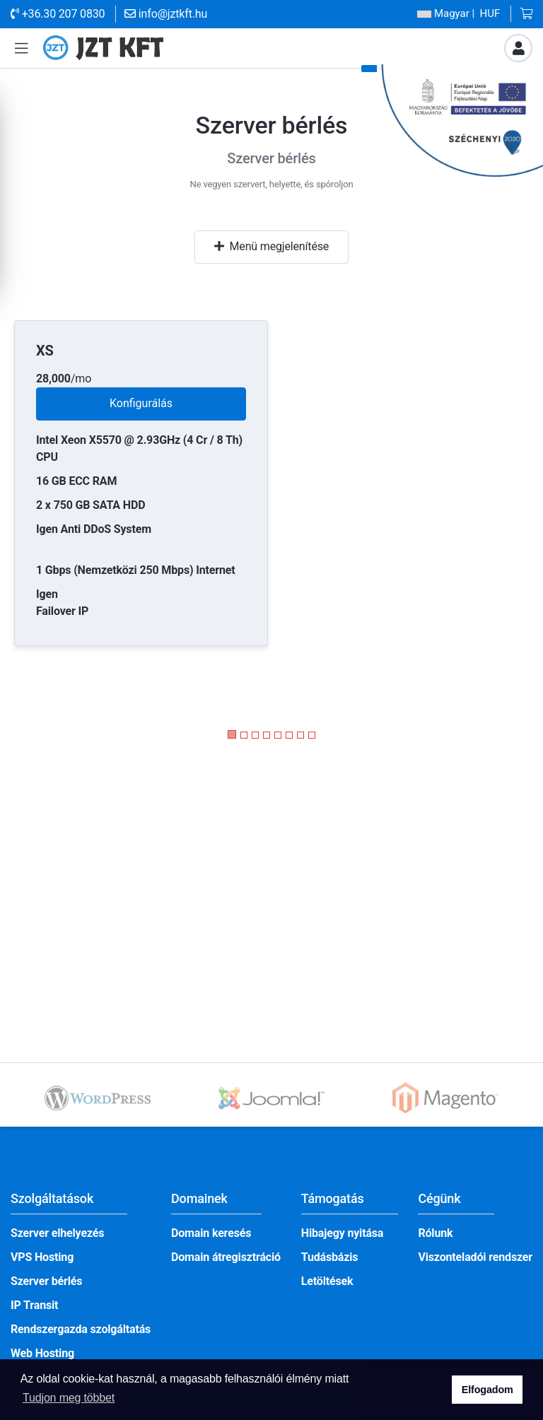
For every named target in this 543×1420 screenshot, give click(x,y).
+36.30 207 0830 (58, 13)
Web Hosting (42, 1353)
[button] (21, 48)
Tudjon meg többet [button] (69, 1398)
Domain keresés (211, 1233)
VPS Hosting (42, 1257)
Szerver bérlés (46, 1281)
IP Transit (34, 1305)
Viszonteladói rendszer (475, 1257)
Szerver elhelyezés (57, 1233)
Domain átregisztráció (226, 1257)
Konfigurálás (141, 403)
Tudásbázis (329, 1257)
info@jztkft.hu (165, 13)
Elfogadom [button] (487, 1389)
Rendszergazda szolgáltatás (81, 1329)
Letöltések (327, 1281)
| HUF (458, 14)
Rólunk (435, 1233)
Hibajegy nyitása (342, 1233)
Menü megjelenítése (271, 246)
